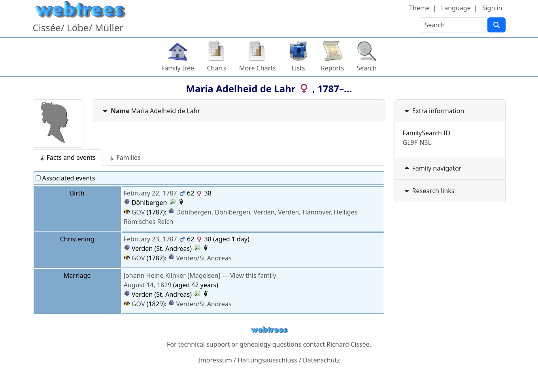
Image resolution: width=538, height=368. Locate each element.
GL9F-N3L (417, 142)
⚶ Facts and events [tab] (68, 157)
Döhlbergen (193, 212)
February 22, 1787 (150, 193)
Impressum (215, 360)
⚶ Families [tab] (124, 157)
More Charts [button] (257, 68)
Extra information (433, 111)
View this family (253, 275)
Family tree (177, 68)
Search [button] (367, 68)
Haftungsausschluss (267, 360)
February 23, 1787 (150, 239)
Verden (263, 212)
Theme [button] (419, 8)
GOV (134, 212)
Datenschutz (321, 360)
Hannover (316, 212)
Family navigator (432, 168)
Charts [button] (217, 68)
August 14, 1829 (148, 285)
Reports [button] (332, 68)
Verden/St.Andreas (204, 258)
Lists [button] (298, 68)
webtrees (269, 330)
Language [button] (456, 8)
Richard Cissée (348, 344)
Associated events (65, 178)
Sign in (492, 8)
